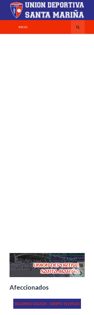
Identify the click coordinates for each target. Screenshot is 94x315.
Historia (25, 103)
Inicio (23, 27)
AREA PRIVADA (29, 240)
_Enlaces (26, 189)
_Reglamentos (30, 172)
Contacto (27, 197)
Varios (24, 163)
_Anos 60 (25, 120)
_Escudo (25, 69)
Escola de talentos (34, 155)
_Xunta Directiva (32, 61)
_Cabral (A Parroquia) (36, 146)
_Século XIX (28, 138)
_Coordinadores (32, 214)
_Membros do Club (33, 248)
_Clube (24, 206)
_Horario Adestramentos (39, 52)
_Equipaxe (26, 78)
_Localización (30, 223)
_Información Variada (36, 180)
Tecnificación (30, 95)
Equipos (25, 86)
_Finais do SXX (29, 129)
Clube (23, 35)
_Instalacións (29, 44)
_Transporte (29, 231)
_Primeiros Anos (31, 112)
